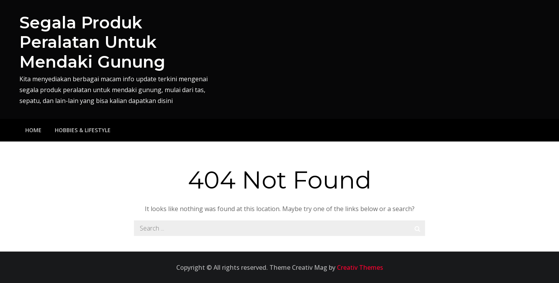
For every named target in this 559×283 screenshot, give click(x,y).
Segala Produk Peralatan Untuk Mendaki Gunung (92, 42)
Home (33, 130)
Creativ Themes (360, 267)
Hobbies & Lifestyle (83, 130)
